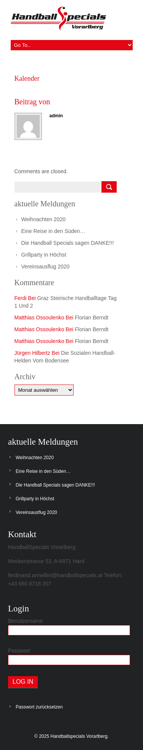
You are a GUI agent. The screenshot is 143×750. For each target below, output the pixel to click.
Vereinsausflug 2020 (45, 266)
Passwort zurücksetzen (39, 707)
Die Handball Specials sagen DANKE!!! (67, 243)
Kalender (27, 78)
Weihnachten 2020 (43, 219)
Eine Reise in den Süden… (53, 231)
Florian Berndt (91, 317)
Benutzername (25, 621)
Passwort (19, 651)
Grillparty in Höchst (43, 255)
